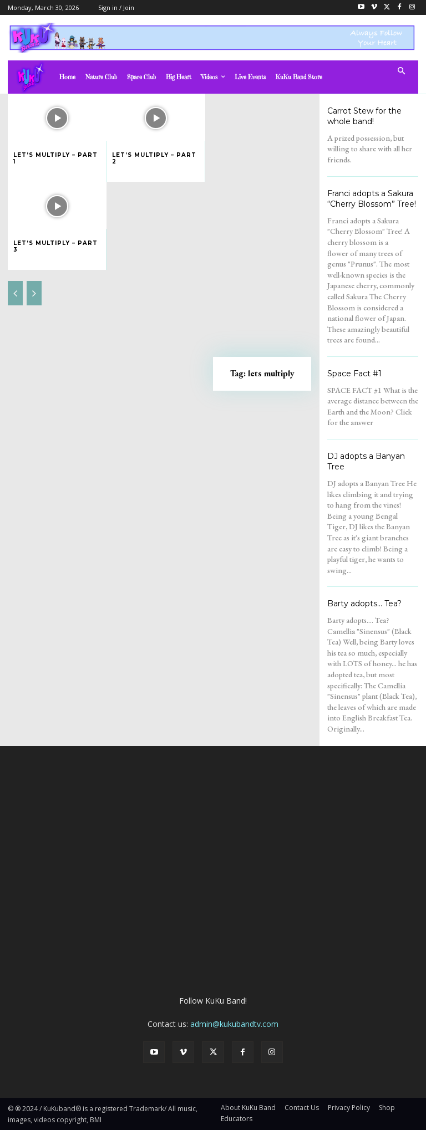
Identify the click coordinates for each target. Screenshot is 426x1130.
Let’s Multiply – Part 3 (55, 246)
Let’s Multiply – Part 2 (154, 158)
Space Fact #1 (354, 374)
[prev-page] (15, 293)
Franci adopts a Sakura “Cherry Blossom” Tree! (371, 198)
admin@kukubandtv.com (234, 1024)
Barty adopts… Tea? (364, 604)
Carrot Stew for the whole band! (364, 116)
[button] (401, 71)
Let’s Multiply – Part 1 (55, 158)
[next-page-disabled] (34, 293)
